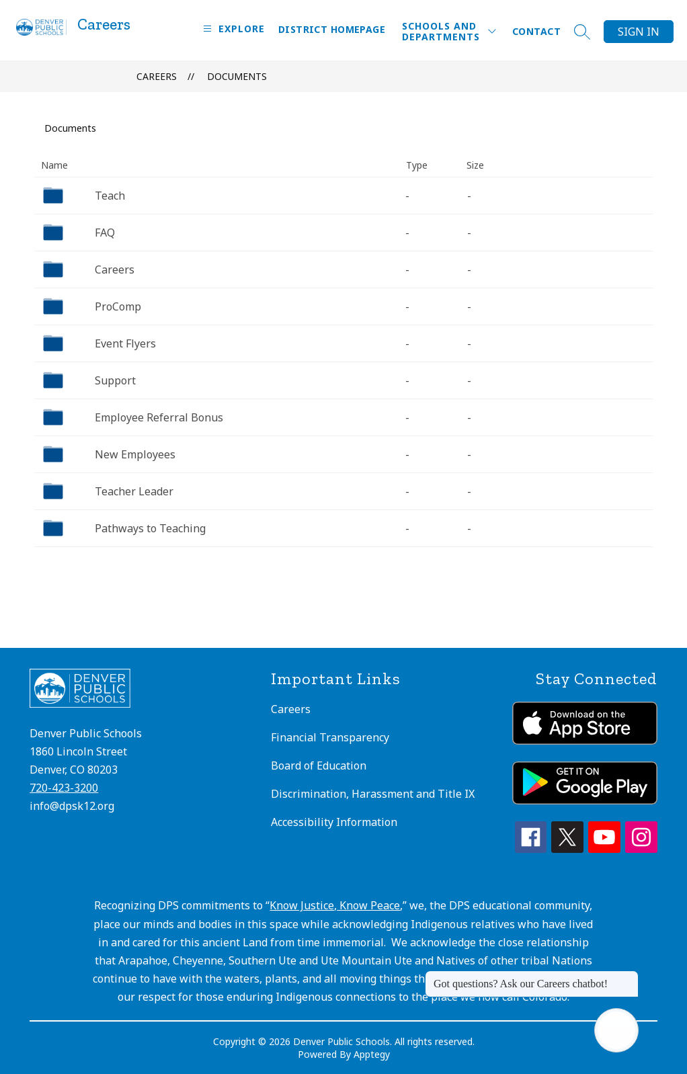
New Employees (135, 454)
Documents (237, 76)
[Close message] (628, 977)
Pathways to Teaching (150, 528)
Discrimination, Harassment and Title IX (373, 793)
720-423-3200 (64, 787)
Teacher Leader (134, 491)
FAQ (105, 232)
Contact (536, 31)
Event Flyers (125, 343)
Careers (156, 76)
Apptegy (372, 1054)
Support (115, 380)
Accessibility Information (334, 822)
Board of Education (318, 765)
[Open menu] (232, 28)
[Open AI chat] (616, 1030)
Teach (110, 195)
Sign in (638, 31)
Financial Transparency (330, 737)
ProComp (118, 306)
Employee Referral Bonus (159, 417)
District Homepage (331, 29)
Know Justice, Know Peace (335, 905)
